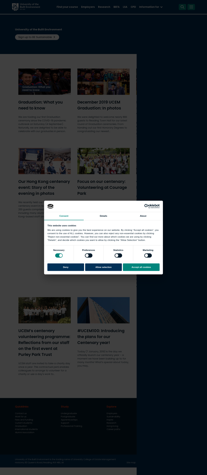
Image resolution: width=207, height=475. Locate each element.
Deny (65, 267)
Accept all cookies (141, 267)
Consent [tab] (63, 216)
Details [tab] (103, 216)
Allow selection (103, 267)
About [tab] (143, 216)
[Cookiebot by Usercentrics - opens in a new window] (148, 206)
